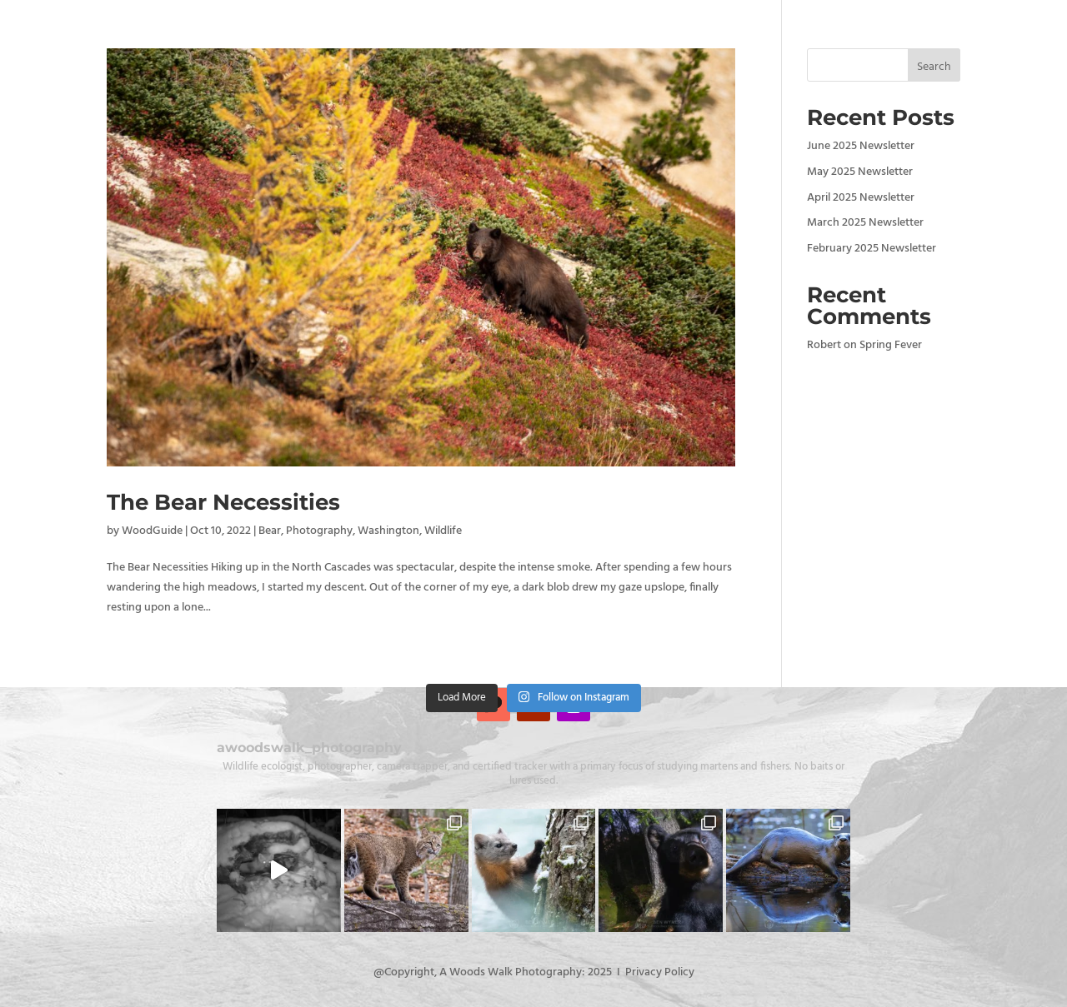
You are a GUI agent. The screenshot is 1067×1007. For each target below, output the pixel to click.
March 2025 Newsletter (865, 222)
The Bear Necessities (223, 502)
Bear (269, 531)
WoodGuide (152, 531)
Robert (824, 345)
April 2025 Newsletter (860, 197)
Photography (319, 531)
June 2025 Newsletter (860, 146)
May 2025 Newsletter (860, 172)
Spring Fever (890, 345)
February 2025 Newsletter (871, 248)
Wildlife (443, 531)
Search (934, 67)
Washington (388, 531)
